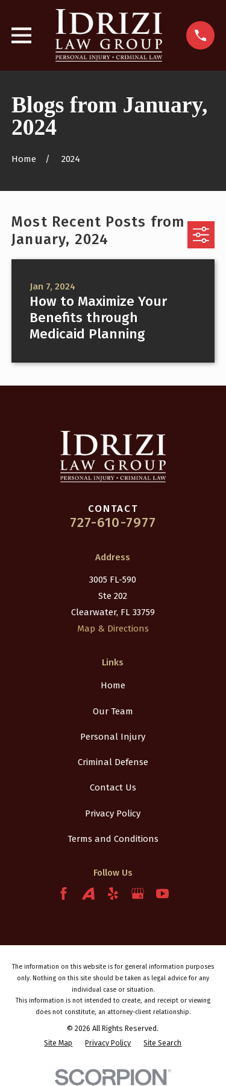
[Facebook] (63, 893)
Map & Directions (113, 628)
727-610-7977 (113, 522)
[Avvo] (88, 893)
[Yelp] (113, 893)
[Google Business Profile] (137, 893)
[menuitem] (58, 1042)
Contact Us (113, 787)
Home (113, 685)
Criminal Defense (113, 762)
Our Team (113, 711)
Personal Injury (112, 736)
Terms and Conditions (113, 838)
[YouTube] (162, 893)
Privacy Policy (112, 813)
